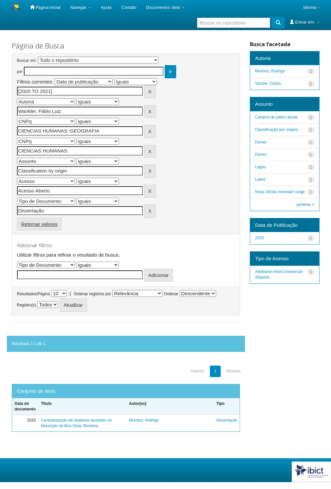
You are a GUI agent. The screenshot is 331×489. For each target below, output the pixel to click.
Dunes (261, 154)
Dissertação (226, 420)
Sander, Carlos (268, 83)
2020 (259, 238)
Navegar (80, 7)
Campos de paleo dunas (276, 117)
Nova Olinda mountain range (280, 192)
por (20, 71)
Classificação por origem (276, 129)
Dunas (261, 142)
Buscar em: (27, 60)
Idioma (311, 7)
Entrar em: (305, 22)
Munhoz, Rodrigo (144, 420)
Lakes (260, 179)
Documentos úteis (165, 7)
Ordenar (171, 294)
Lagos (260, 167)
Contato (129, 7)
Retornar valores (39, 224)
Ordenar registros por (92, 294)
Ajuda (106, 7)
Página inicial (45, 7)
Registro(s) (26, 305)
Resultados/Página (33, 294)
